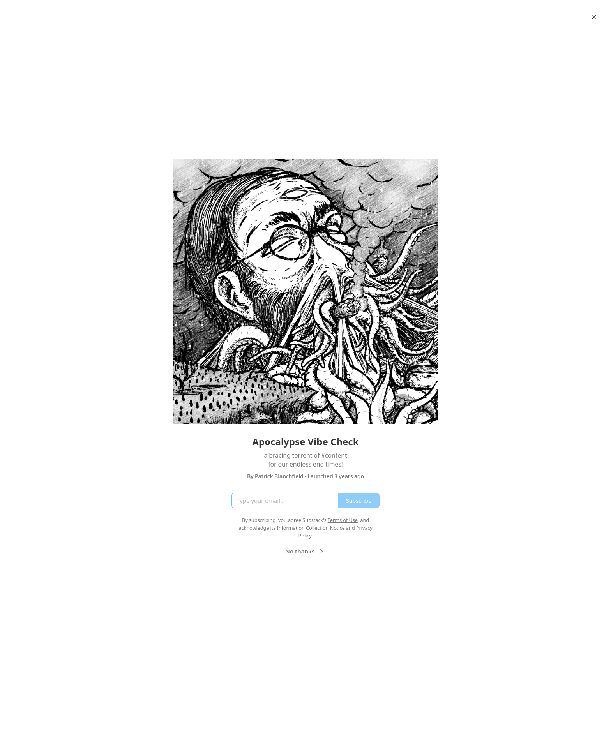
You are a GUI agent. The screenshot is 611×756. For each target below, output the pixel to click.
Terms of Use (343, 519)
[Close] (594, 17)
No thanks (305, 551)
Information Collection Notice (310, 527)
